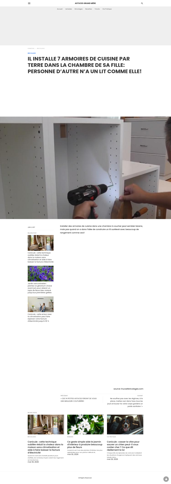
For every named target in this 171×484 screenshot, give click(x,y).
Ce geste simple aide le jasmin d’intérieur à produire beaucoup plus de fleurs (84, 444)
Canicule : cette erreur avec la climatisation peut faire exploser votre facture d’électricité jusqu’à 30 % (40, 317)
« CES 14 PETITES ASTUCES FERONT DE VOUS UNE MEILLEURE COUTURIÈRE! (79, 399)
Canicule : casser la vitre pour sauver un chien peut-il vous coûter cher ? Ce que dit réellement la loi (123, 445)
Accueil (60, 9)
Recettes (88, 9)
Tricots (97, 9)
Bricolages (79, 9)
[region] (85, 93)
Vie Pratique (107, 9)
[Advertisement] (85, 29)
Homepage (31, 48)
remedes (68, 9)
